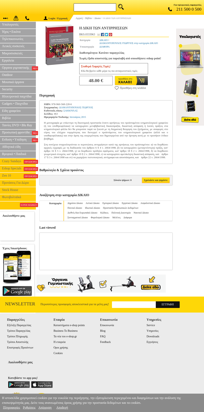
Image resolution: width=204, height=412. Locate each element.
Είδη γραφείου (11, 110)
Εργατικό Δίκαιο (129, 203)
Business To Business (66, 330)
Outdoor (7, 74)
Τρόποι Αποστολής (17, 342)
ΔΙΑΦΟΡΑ (104, 46)
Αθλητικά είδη (11, 146)
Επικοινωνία (107, 325)
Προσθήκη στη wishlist (130, 88)
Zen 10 (19, 176)
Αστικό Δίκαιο (93, 203)
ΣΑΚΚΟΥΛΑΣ (70, 110)
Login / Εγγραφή (56, 18)
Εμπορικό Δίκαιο (111, 203)
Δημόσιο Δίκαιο (75, 203)
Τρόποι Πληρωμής (17, 336)
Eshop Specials (19, 169)
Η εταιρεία (60, 342)
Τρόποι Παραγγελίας (18, 330)
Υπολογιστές (10, 24)
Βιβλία (6, 118)
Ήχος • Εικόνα (11, 31)
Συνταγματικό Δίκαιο (78, 217)
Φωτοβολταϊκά (11, 197)
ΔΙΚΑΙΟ (103, 40)
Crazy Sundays (19, 161)
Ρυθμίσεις (29, 407)
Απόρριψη (44, 407)
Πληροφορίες (11, 407)
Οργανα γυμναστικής (19, 68)
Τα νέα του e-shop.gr (65, 336)
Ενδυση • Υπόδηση (19, 140)
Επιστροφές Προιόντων (20, 347)
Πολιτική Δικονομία (120, 212)
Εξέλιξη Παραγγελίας (19, 325)
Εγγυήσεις (152, 342)
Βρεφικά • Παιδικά (14, 154)
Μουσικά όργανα (13, 82)
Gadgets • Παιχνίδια (15, 103)
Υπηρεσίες (153, 330)
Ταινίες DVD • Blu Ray (17, 125)
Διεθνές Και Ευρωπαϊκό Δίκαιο (82, 212)
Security (7, 89)
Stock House (10, 190)
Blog (102, 330)
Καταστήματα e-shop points (69, 325)
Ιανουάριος (75, 117)
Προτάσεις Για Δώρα (15, 182)
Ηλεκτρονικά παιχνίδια (16, 96)
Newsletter (20, 303)
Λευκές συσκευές (13, 46)
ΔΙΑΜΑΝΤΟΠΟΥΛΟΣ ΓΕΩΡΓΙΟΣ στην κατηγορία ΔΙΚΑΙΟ (128, 43)
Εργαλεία (8, 60)
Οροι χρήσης (61, 347)
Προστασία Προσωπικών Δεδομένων (120, 207)
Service (151, 325)
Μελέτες (116, 217)
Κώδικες (104, 212)
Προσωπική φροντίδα (19, 133)
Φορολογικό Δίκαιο (100, 217)
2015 (83, 117)
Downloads (153, 336)
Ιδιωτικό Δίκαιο (92, 207)
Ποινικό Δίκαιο (75, 207)
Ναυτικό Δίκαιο (141, 212)
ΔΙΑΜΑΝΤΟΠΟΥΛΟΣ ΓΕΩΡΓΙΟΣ (76, 107)
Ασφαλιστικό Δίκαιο (150, 203)
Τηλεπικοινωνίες (12, 39)
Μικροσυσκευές (12, 53)
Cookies (58, 353)
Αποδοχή (62, 407)
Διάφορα (128, 217)
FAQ (102, 336)
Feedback (105, 342)
